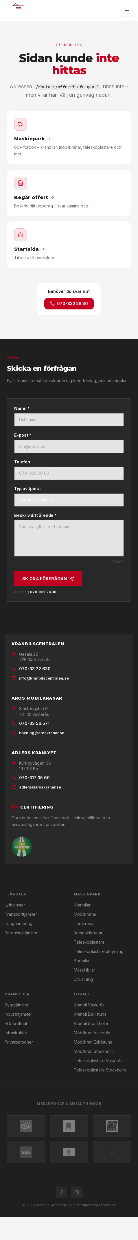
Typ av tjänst (27, 489)
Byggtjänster (17, 1004)
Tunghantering (18, 923)
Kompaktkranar (88, 932)
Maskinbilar (84, 969)
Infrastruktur (16, 1032)
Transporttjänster (21, 914)
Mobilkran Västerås (92, 1032)
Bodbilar (82, 960)
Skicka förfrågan (48, 579)
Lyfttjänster (15, 904)
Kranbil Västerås (89, 1004)
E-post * (22, 435)
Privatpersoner (19, 1042)
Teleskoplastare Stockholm (100, 1069)
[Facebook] (61, 1192)
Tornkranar (84, 923)
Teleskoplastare (89, 942)
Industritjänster (18, 1014)
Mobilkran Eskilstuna (93, 1042)
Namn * (22, 409)
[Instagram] (76, 1192)
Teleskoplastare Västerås (98, 1060)
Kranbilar (82, 904)
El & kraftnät (16, 1023)
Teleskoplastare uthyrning (99, 951)
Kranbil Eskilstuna (90, 1014)
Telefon (22, 462)
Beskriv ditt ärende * (35, 516)
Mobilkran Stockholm (94, 1051)
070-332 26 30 (69, 303)
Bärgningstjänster (21, 932)
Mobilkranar (85, 914)
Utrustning (83, 979)
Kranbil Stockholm (91, 1023)
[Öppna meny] (127, 10)
